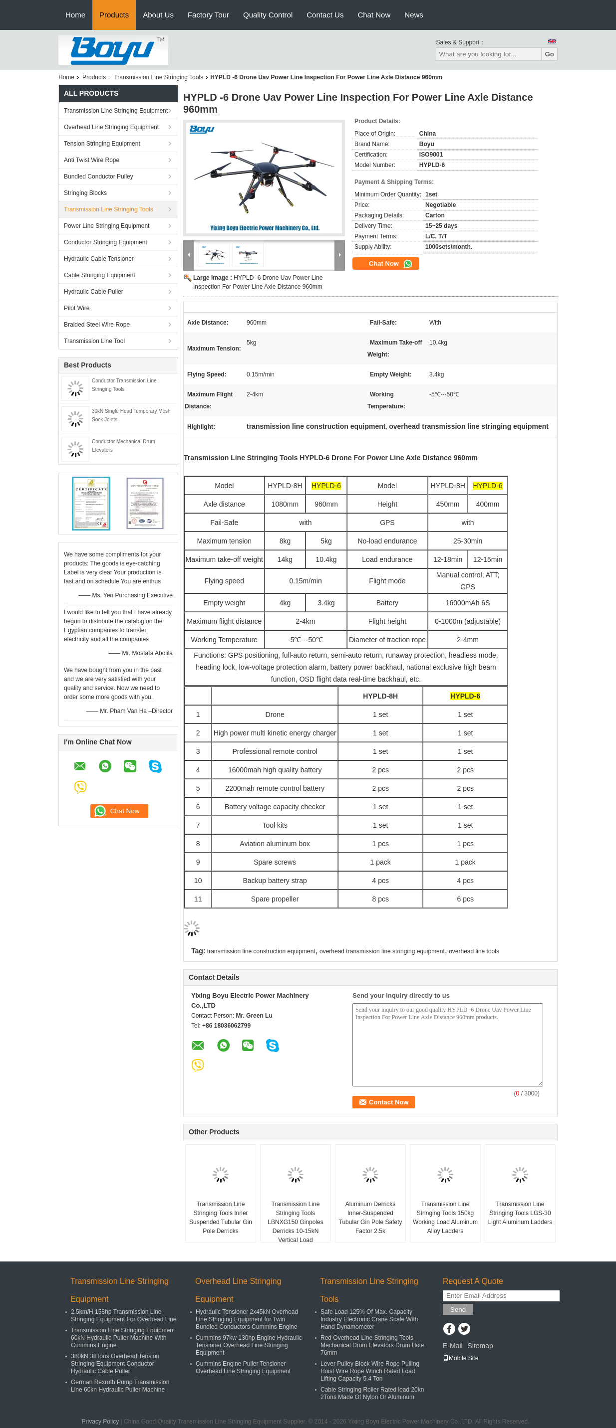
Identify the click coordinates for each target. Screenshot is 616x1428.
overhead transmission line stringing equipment (382, 951)
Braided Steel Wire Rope (97, 324)
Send (458, 1309)
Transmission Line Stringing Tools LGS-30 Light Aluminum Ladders (520, 1213)
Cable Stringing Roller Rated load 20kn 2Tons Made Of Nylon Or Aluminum (372, 1393)
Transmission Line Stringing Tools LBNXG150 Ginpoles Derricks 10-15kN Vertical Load (295, 1222)
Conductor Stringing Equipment (105, 242)
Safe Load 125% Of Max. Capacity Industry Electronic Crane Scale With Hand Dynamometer (369, 1319)
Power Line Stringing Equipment (106, 225)
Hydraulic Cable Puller (93, 291)
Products (114, 14)
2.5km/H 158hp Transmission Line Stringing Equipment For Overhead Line (123, 1315)
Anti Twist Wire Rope (91, 160)
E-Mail (453, 1346)
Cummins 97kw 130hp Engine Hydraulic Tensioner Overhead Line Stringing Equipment (249, 1345)
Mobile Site (460, 1358)
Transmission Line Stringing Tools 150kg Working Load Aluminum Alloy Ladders (445, 1218)
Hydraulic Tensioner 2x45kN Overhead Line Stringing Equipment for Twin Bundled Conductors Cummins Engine (247, 1319)
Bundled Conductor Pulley (98, 176)
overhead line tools (474, 951)
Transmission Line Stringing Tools (158, 77)
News (413, 14)
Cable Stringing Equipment (99, 275)
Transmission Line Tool (94, 341)
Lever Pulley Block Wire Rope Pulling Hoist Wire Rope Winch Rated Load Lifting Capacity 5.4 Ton (369, 1371)
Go (549, 54)
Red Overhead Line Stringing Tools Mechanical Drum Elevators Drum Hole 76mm (372, 1345)
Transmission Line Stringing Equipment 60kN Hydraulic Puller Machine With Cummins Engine (123, 1338)
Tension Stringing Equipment (102, 143)
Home (75, 14)
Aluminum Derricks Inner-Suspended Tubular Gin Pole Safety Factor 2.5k (370, 1218)
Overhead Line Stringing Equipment (111, 127)
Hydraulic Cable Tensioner (99, 258)
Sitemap (480, 1346)
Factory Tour (208, 14)
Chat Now (373, 14)
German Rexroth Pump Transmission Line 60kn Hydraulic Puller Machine (120, 1386)
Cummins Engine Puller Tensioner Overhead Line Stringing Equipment (243, 1367)
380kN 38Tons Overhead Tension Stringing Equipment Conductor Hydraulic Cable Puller (115, 1364)
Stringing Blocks (85, 192)
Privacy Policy (100, 1421)
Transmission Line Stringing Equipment (116, 110)
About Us (158, 14)
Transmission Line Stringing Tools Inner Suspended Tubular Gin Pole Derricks (220, 1218)
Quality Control (268, 14)
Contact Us (325, 14)
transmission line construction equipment (261, 951)
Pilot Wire (76, 308)
